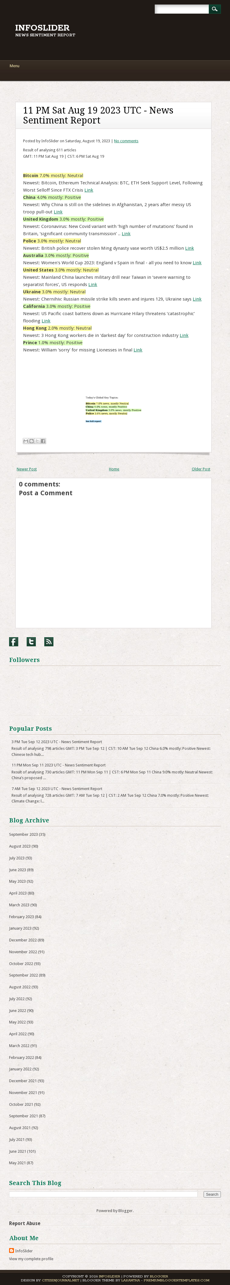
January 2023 (20, 928)
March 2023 (19, 905)
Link (88, 190)
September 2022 (23, 975)
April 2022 (18, 1034)
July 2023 (17, 858)
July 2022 (17, 999)
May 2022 (17, 1022)
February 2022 (21, 1057)
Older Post (201, 469)
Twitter (31, 641)
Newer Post (27, 469)
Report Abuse (24, 1223)
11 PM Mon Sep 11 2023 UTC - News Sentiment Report (59, 765)
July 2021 (17, 1139)
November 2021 (23, 1092)
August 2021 (20, 1127)
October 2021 (21, 1104)
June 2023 (17, 870)
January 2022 (20, 1069)
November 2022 (23, 952)
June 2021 (17, 1151)
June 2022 (17, 1010)
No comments (126, 141)
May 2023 (17, 881)
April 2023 (18, 893)
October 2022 (21, 963)
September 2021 (23, 1116)
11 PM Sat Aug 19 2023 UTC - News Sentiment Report (98, 115)
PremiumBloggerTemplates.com (176, 1280)
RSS (48, 641)
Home (114, 469)
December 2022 (23, 940)
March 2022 (19, 1045)
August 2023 (20, 846)
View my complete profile (31, 1259)
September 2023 (23, 834)
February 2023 (21, 916)
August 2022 (20, 987)
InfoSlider (42, 28)
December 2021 (23, 1081)
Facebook (13, 641)
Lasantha (130, 1280)
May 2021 (17, 1163)
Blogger (125, 1210)
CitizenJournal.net (60, 1280)
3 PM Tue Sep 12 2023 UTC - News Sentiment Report (57, 742)
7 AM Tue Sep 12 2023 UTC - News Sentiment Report (57, 788)
